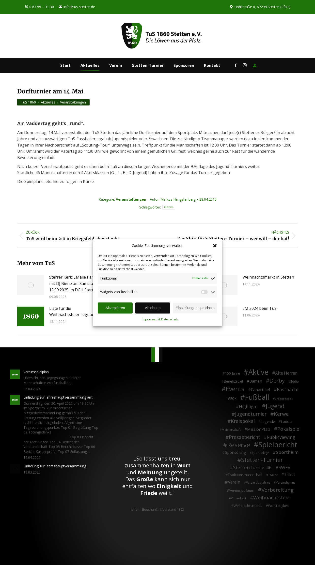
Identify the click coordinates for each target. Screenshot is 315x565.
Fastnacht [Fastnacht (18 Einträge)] (288, 389)
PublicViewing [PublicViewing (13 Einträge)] (281, 437)
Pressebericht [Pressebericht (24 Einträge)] (244, 437)
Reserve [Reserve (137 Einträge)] (238, 445)
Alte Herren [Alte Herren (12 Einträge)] (286, 373)
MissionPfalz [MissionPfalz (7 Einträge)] (258, 429)
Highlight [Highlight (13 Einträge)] (248, 406)
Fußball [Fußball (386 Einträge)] (257, 397)
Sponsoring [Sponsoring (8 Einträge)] (235, 452)
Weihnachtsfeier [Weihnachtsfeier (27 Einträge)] (272, 497)
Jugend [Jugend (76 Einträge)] (275, 406)
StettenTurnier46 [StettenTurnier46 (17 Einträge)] (252, 467)
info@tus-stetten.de (77, 6)
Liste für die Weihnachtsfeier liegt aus (72, 311)
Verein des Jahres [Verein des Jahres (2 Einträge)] (258, 482)
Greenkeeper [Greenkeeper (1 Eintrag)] (284, 399)
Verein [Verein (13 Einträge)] (234, 482)
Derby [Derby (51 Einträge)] (277, 380)
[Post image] (30, 285)
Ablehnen (152, 308)
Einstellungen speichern (195, 308)
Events (169, 207)
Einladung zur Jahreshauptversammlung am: (58, 397)
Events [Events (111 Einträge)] (235, 389)
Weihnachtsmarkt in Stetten (268, 277)
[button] (214, 245)
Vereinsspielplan (36, 372)
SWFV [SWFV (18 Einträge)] (284, 467)
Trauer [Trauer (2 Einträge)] (273, 475)
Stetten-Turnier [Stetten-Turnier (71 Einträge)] (262, 460)
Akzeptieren (115, 308)
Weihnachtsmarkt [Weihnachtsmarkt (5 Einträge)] (248, 505)
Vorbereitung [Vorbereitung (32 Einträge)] (278, 490)
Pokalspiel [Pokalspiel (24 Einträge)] (288, 429)
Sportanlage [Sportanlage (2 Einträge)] (260, 453)
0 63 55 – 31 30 (39, 6)
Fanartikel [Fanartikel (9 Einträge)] (260, 389)
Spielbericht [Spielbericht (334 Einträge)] (277, 444)
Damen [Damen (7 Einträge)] (255, 381)
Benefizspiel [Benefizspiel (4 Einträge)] (233, 381)
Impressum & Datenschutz (160, 319)
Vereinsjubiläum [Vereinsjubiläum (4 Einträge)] (241, 490)
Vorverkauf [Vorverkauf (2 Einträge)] (238, 498)
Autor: (173, 199)
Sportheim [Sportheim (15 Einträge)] (287, 452)
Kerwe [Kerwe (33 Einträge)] (281, 414)
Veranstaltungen (131, 199)
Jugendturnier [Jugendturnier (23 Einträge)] (251, 414)
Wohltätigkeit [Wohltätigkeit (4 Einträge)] (278, 505)
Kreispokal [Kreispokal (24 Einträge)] (243, 421)
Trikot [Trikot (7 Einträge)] (289, 474)
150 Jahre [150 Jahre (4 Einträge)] (232, 373)
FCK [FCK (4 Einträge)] (233, 398)
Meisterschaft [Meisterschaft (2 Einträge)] (231, 430)
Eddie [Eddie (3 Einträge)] (294, 381)
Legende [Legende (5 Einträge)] (268, 421)
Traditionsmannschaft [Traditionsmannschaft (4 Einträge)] (245, 474)
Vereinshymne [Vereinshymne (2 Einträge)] (286, 482)
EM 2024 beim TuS (259, 308)
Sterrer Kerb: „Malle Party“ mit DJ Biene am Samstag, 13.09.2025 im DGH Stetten (73, 283)
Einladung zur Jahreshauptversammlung (54, 466)
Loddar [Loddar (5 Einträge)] (287, 421)
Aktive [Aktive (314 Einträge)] (258, 372)
